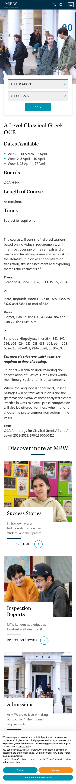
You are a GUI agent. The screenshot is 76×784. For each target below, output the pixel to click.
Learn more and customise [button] (38, 777)
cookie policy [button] (24, 746)
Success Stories (19, 544)
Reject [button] (20, 770)
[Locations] (38, 84)
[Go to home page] (11, 5)
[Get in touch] (55, 4)
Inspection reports (22, 640)
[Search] (61, 4)
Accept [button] (56, 770)
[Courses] (38, 96)
